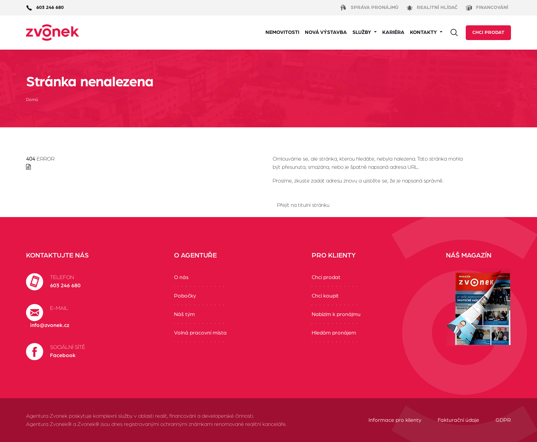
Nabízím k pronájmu (336, 314)
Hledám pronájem (334, 333)
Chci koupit (325, 296)
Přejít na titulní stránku (303, 205)
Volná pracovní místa (200, 333)
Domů (32, 100)
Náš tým (184, 314)
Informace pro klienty (395, 420)
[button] (364, 32)
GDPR (503, 420)
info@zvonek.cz (49, 325)
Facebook (63, 355)
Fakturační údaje (458, 420)
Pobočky (185, 296)
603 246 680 (65, 285)
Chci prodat (488, 32)
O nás (181, 277)
